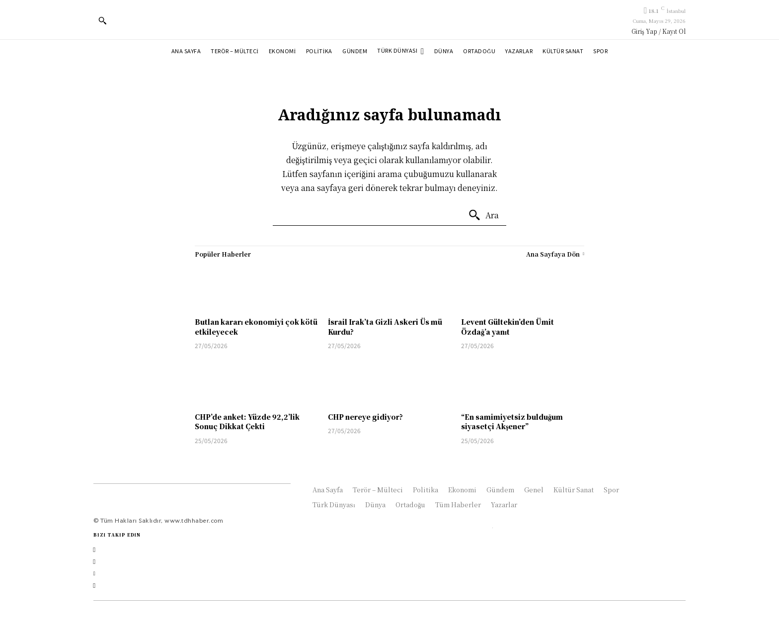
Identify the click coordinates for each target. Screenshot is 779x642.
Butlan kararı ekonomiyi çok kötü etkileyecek (256, 327)
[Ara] (483, 215)
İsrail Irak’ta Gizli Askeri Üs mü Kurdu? (385, 327)
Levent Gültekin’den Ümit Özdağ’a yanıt (507, 327)
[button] (102, 20)
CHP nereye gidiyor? (365, 417)
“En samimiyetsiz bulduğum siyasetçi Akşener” (512, 422)
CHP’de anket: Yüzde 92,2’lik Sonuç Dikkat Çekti (247, 422)
